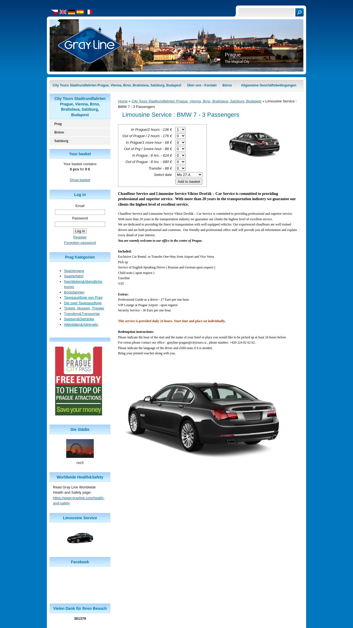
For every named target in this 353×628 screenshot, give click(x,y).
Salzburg (61, 141)
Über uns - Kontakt (201, 85)
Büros (227, 85)
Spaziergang (74, 271)
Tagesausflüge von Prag (83, 297)
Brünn (59, 132)
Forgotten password (80, 243)
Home (123, 101)
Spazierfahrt (73, 276)
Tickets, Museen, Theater (84, 308)
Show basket (80, 180)
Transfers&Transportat (82, 314)
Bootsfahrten (74, 292)
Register (80, 237)
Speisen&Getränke (79, 319)
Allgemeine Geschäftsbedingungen (268, 85)
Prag (58, 124)
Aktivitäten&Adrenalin (81, 324)
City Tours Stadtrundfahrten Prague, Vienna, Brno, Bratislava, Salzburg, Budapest (196, 101)
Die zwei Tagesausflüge (82, 303)
